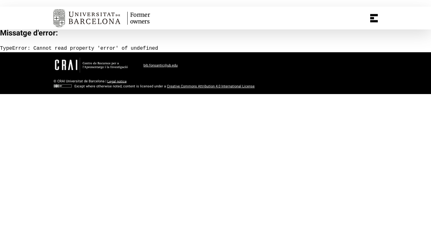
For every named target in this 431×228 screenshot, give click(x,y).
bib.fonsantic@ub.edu (160, 65)
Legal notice (117, 81)
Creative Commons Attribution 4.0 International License (211, 86)
